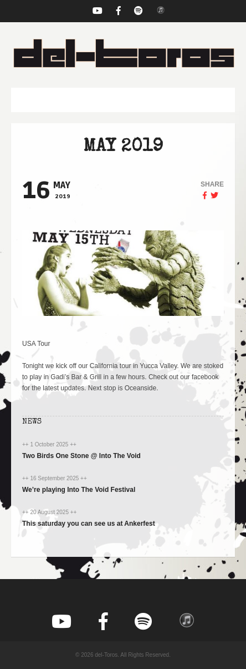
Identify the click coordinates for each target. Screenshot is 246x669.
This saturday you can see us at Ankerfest (88, 523)
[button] (123, 100)
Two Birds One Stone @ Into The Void (81, 456)
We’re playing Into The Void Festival (78, 490)
